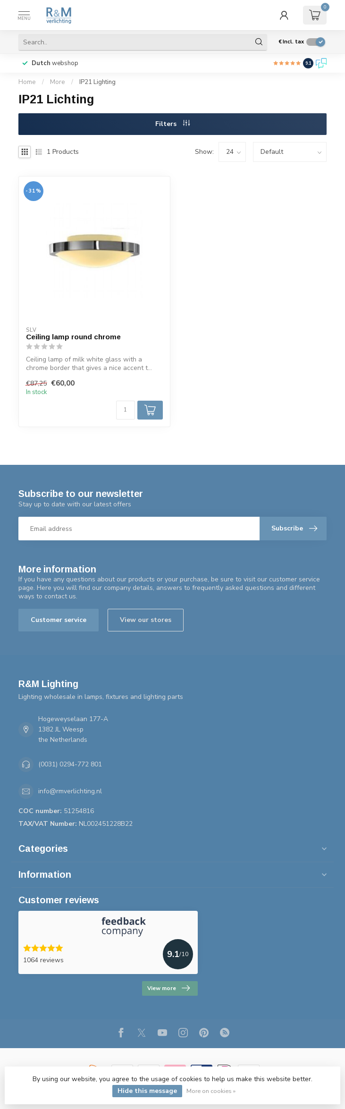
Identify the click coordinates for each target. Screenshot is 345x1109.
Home (27, 82)
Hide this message (147, 1090)
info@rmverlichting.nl (70, 791)
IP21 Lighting (97, 82)
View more (168, 988)
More (57, 82)
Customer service (58, 619)
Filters (172, 123)
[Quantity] (125, 410)
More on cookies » (211, 1091)
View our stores (145, 619)
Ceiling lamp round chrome (73, 337)
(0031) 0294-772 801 (70, 764)
